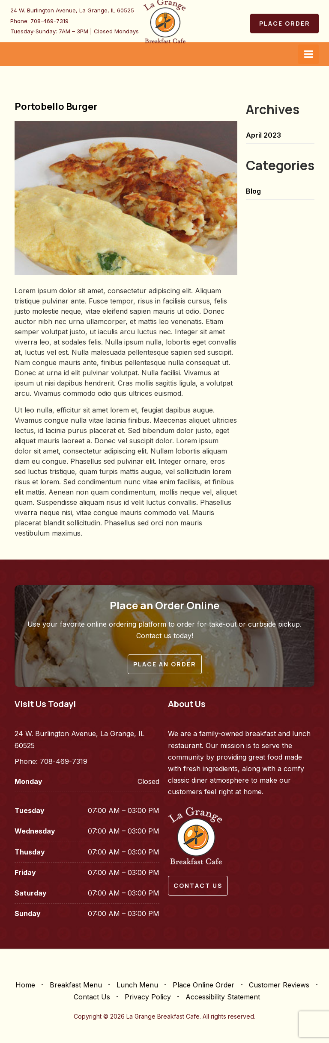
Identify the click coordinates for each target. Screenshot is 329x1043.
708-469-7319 (49, 21)
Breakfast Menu (76, 985)
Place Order (284, 23)
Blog (253, 191)
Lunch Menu (137, 985)
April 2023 (263, 135)
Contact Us (92, 997)
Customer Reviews (279, 985)
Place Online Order (203, 985)
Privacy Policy (148, 997)
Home (25, 985)
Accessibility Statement (222, 997)
